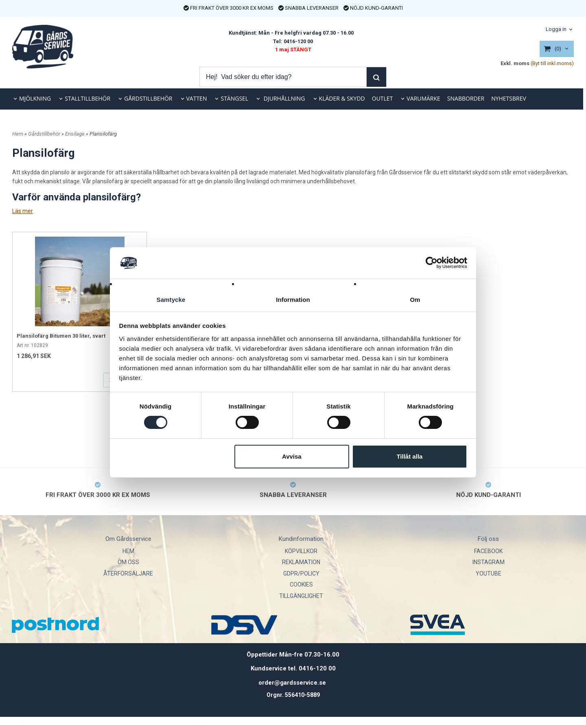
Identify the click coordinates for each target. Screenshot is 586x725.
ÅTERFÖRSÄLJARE (128, 573)
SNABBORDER (465, 98)
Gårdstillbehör (44, 134)
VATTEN (196, 98)
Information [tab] (293, 299)
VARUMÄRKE (423, 98)
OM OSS (128, 562)
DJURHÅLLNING (283, 98)
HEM (128, 551)
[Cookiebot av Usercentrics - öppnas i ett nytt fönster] (431, 263)
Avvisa (292, 456)
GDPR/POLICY (301, 573)
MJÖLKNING (35, 98)
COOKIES (301, 584)
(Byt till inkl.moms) (552, 63)
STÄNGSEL (234, 98)
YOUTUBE (488, 573)
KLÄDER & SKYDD (342, 98)
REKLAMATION (301, 562)
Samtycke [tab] (171, 299)
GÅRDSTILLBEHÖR (148, 98)
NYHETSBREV (508, 98)
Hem (17, 134)
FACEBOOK (488, 551)
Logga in (556, 29)
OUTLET (382, 98)
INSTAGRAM (488, 562)
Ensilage (75, 134)
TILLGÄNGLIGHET (301, 596)
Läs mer (22, 211)
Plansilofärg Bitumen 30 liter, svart (61, 336)
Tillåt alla (409, 456)
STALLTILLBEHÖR (87, 98)
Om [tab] (415, 299)
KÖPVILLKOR (301, 551)
